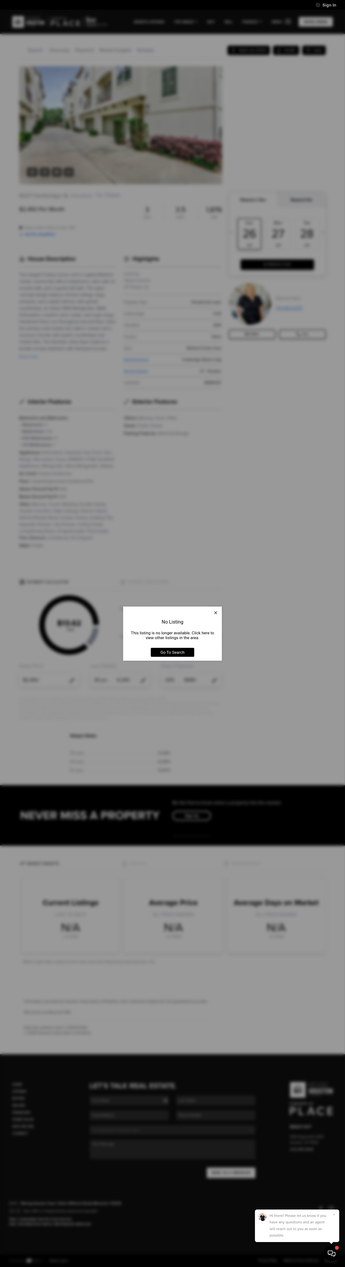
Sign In (326, 5)
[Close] (334, 1214)
